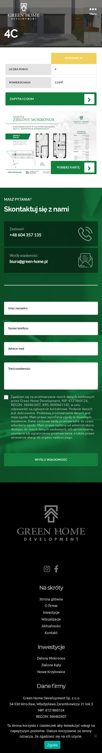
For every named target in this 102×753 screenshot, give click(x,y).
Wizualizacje (51, 619)
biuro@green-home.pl (29, 261)
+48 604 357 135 (25, 235)
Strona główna (51, 599)
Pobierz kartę (68, 167)
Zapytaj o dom (22, 98)
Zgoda (52, 745)
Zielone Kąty (51, 665)
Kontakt (51, 633)
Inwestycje (51, 612)
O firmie (51, 606)
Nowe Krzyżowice (51, 672)
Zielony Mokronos (51, 658)
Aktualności (51, 626)
